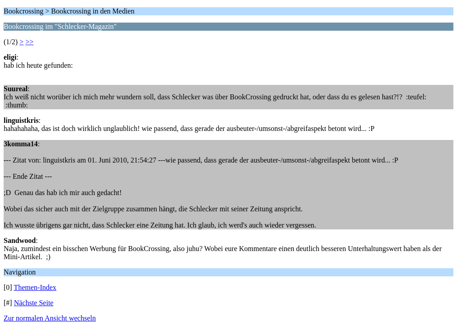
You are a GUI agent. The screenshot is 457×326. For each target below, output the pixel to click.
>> (29, 42)
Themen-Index (35, 287)
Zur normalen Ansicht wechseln (50, 318)
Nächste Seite (34, 303)
